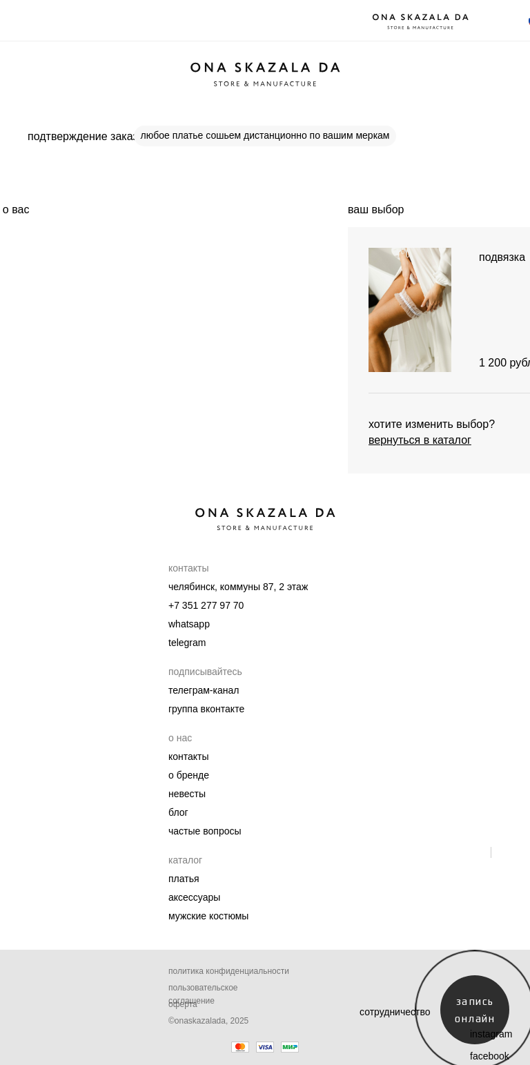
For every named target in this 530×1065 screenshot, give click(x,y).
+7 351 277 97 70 (206, 605)
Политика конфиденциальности (228, 971)
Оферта (182, 1004)
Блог (178, 812)
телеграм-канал (203, 690)
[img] (410, 310)
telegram (187, 642)
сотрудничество (395, 1011)
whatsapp (189, 623)
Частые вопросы (205, 831)
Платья (183, 878)
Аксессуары (194, 897)
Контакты (188, 756)
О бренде (188, 775)
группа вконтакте (206, 708)
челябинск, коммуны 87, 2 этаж (238, 586)
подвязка (502, 257)
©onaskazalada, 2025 (208, 1021)
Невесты (187, 793)
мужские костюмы (208, 915)
